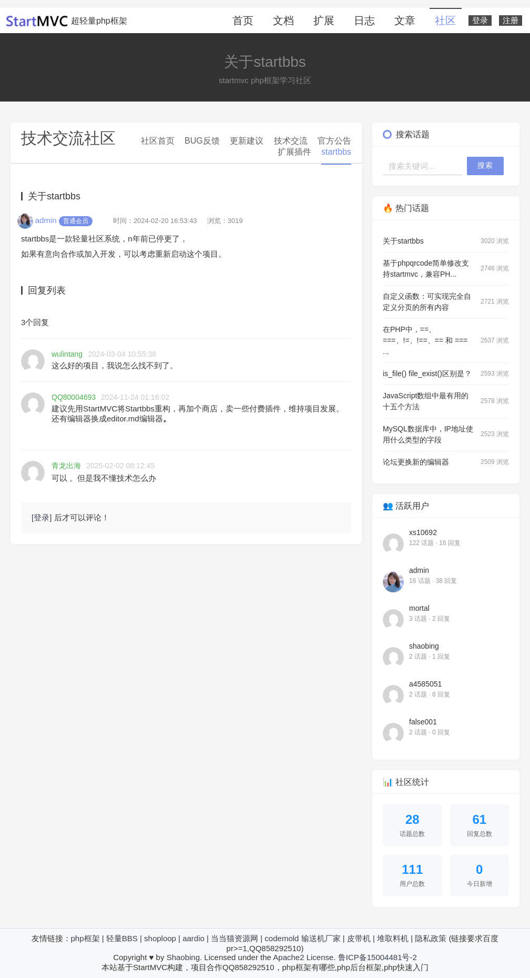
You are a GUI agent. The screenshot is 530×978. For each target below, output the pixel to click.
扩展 (323, 20)
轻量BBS (122, 938)
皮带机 (359, 938)
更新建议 (246, 140)
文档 (283, 20)
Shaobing (183, 957)
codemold (281, 938)
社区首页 (158, 140)
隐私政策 (430, 938)
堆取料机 (393, 938)
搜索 (485, 165)
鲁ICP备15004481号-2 (377, 957)
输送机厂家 (321, 938)
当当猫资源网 (234, 938)
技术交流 (291, 140)
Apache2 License (303, 957)
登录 (480, 20)
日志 (364, 20)
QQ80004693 (74, 397)
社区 (445, 20)
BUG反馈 (202, 140)
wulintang (67, 354)
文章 (404, 20)
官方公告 (334, 140)
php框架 (85, 938)
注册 (510, 20)
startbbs (336, 151)
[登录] (42, 517)
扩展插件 (294, 151)
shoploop (160, 938)
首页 (242, 20)
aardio (193, 938)
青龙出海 (66, 465)
